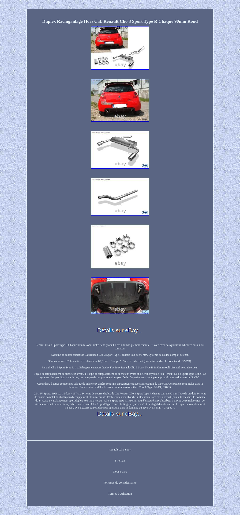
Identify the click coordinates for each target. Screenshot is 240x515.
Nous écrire (120, 471)
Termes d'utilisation (120, 493)
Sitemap (120, 460)
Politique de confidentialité (120, 482)
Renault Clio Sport (120, 449)
